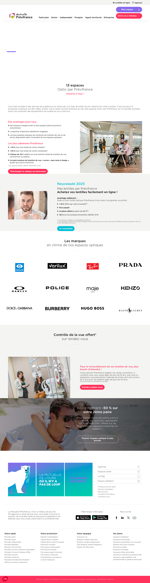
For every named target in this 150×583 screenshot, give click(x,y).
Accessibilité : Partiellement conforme (100, 579)
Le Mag (101, 476)
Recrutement (103, 492)
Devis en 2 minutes (127, 16)
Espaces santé (104, 472)
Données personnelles (77, 579)
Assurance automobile (121, 539)
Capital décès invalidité (49, 539)
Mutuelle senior (10, 539)
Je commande (66, 228)
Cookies (64, 579)
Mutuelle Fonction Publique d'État (17, 552)
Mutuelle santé (9, 537)
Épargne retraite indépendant (88, 542)
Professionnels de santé (107, 487)
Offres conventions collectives (15, 562)
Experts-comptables (105, 489)
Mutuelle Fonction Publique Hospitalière (19, 549)
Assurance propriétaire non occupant (127, 542)
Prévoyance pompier (49, 549)
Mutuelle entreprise (11, 557)
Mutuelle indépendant (12, 542)
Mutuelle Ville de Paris (12, 547)
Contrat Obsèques (48, 560)
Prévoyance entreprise (49, 555)
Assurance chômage (120, 549)
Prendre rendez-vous (92, 387)
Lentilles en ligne (122, 3)
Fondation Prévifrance (106, 494)
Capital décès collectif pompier (52, 542)
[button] (5, 579)
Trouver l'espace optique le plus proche (97, 439)
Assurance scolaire (120, 547)
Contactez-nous (104, 496)
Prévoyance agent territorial (51, 552)
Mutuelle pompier (11, 555)
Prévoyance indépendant (50, 547)
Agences (138, 3)
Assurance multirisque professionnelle (127, 555)
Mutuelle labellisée (11, 544)
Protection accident (48, 544)
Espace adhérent (106, 481)
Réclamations (55, 579)
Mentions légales (42, 579)
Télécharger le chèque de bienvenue (28, 171)
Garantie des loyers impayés (123, 544)
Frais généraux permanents (51, 557)
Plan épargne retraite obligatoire (89, 544)
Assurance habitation (121, 537)
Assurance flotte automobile (123, 552)
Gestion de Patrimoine (85, 547)
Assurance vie (82, 537)
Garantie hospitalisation (49, 537)
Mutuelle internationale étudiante (16, 560)
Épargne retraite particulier (87, 539)
